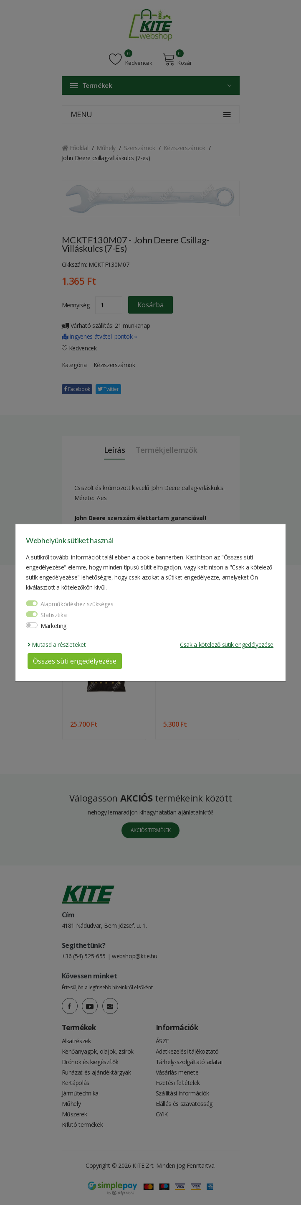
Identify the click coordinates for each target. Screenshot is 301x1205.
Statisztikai (54, 615)
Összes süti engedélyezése (74, 661)
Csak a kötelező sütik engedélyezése (226, 644)
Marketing (53, 626)
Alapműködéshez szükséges (77, 604)
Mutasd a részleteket (57, 644)
